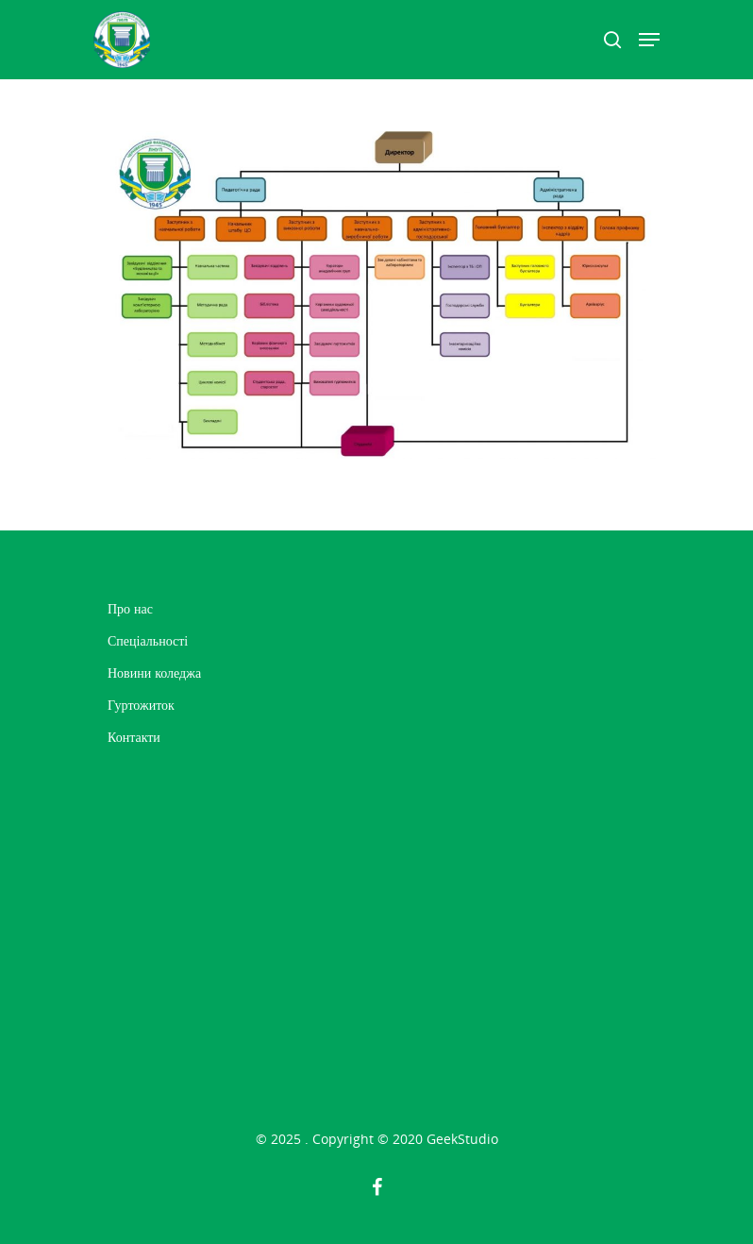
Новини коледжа (154, 672)
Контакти (134, 737)
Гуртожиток (141, 705)
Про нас (130, 608)
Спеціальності (148, 640)
